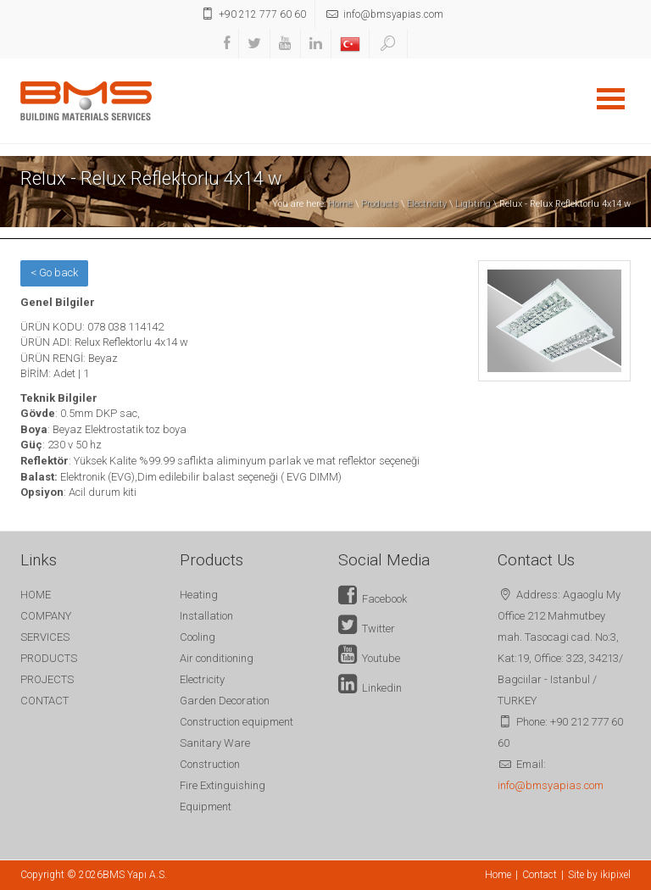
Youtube (369, 658)
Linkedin (370, 687)
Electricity (427, 203)
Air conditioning (216, 658)
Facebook (372, 598)
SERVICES (45, 637)
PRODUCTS (48, 658)
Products (379, 203)
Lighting (473, 203)
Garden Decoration (225, 700)
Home (340, 203)
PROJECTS (47, 679)
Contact (539, 875)
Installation (206, 615)
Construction (210, 764)
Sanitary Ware (215, 743)
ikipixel (615, 875)
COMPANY (45, 615)
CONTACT (44, 700)
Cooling (197, 637)
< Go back (54, 272)
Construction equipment (236, 721)
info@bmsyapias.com (551, 785)
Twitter (366, 628)
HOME (35, 594)
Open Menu (610, 99)
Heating (199, 594)
